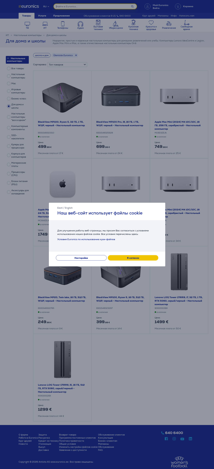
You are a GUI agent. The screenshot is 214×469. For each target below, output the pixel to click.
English (69, 207)
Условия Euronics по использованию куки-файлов (86, 239)
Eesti (60, 207)
